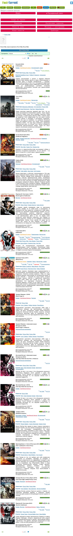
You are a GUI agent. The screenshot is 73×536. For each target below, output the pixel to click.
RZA (22, 367)
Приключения (35, 234)
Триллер (33, 298)
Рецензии (18, 23)
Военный (18, 164)
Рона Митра (40, 305)
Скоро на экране (18, 19)
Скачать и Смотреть (45, 129)
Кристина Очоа (32, 268)
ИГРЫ (52, 7)
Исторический (35, 68)
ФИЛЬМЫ (9, 7)
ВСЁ (3, 7)
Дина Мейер (42, 514)
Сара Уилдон (40, 205)
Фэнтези (18, 140)
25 (32, 53)
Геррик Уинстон (32, 205)
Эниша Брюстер (39, 109)
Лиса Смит (30, 171)
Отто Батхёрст (37, 107)
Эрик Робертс (32, 455)
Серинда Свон (32, 243)
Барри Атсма (42, 424)
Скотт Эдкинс (24, 305)
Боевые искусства (25, 138)
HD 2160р (20, 103)
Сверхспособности (44, 142)
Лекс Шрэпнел (32, 488)
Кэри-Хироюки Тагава (29, 367)
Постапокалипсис (45, 264)
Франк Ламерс (24, 424)
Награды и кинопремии (55, 27)
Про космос (46, 104)
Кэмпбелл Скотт (25, 75)
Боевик (17, 68)
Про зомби (46, 200)
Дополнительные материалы (23, 329)
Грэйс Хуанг (39, 396)
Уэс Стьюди (39, 455)
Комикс (36, 239)
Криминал (44, 138)
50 (36, 53)
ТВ (33, 7)
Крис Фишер (32, 241)
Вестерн (18, 198)
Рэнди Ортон (24, 455)
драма (41, 68)
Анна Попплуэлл (25, 109)
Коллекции (54, 19)
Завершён (30, 239)
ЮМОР (39, 7)
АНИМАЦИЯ (25, 7)
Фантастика (34, 100)
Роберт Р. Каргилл (34, 75)
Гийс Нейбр (24, 171)
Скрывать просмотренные (35, 55)
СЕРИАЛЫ (17, 7)
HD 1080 (27, 103)
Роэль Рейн (32, 72)
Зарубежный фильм (35, 138)
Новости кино (18, 27)
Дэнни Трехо (24, 514)
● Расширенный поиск (54, 13)
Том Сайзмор (24, 488)
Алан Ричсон (24, 268)
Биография (19, 415)
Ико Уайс (23, 147)
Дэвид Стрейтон (26, 266)
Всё (20, 50)
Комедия (29, 261)
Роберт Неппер (33, 305)
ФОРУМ (46, 7)
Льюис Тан (29, 147)
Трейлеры (55, 30)
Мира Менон (35, 266)
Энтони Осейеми (41, 488)
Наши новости (18, 30)
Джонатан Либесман (27, 107)
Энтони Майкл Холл (33, 514)
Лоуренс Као (36, 147)
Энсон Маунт (24, 243)
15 (29, 53)
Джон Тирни (24, 205)
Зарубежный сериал (25, 68)
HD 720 (37, 70)
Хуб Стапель (37, 171)
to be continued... (45, 70)
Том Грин (32, 109)
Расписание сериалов (54, 23)
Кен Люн (38, 243)
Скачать (48, 90)
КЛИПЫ (61, 7)
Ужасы (34, 261)
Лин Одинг (41, 266)
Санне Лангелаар (33, 424)
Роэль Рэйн (7, 34)
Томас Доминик (41, 268)
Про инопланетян (35, 237)
